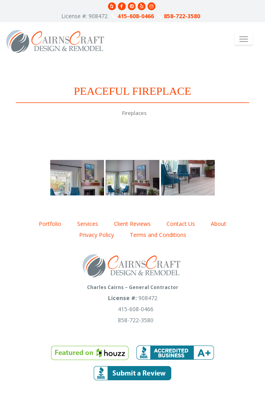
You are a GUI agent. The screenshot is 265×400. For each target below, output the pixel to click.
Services (87, 223)
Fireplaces (134, 112)
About (218, 223)
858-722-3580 (179, 16)
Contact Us (181, 223)
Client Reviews (132, 223)
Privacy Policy (96, 234)
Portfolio (50, 223)
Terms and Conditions (158, 234)
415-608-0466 (133, 16)
